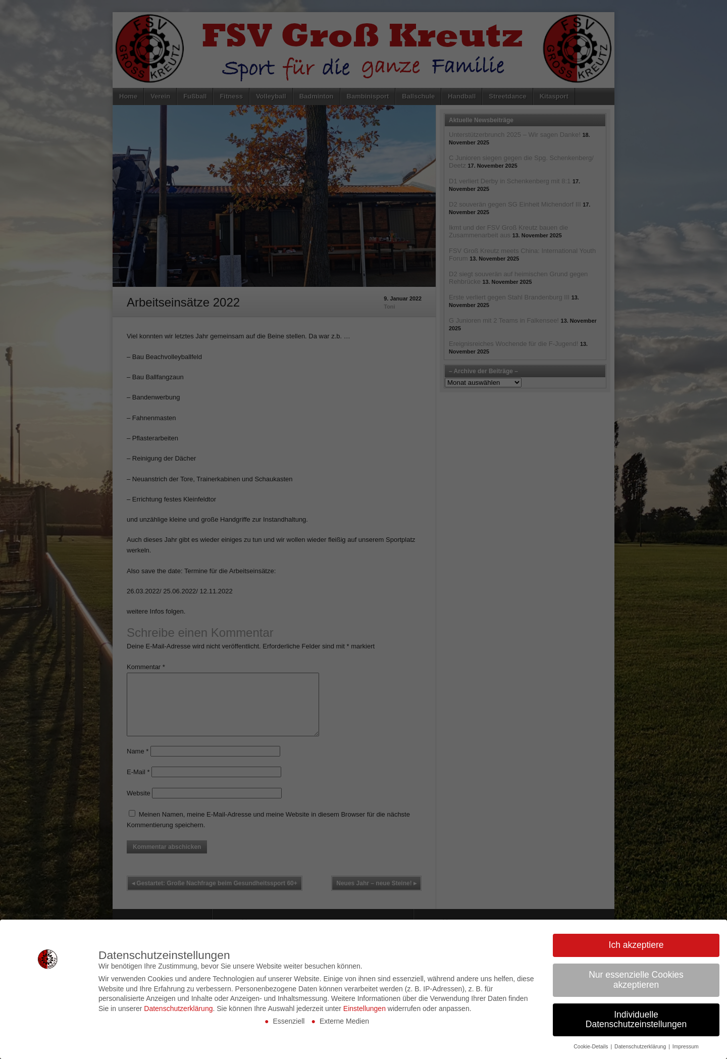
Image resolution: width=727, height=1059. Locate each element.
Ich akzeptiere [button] (636, 945)
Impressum (685, 1046)
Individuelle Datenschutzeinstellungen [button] (636, 1020)
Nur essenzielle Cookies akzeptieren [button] (636, 980)
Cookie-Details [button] (591, 1046)
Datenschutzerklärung (178, 1008)
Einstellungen (364, 1008)
